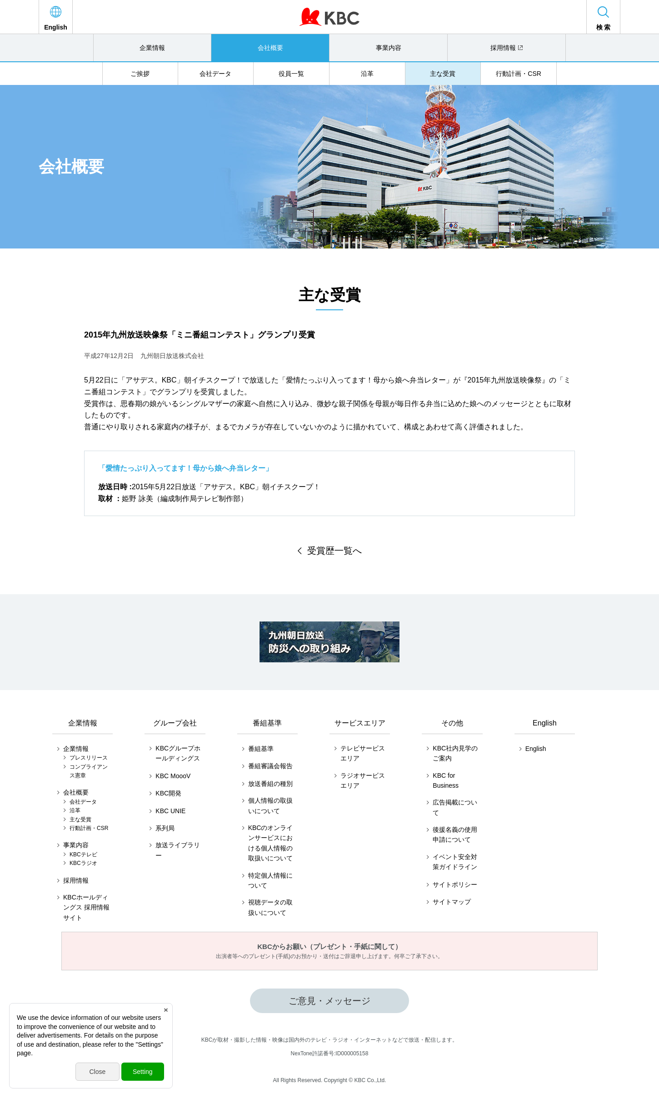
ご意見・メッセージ (329, 1001)
